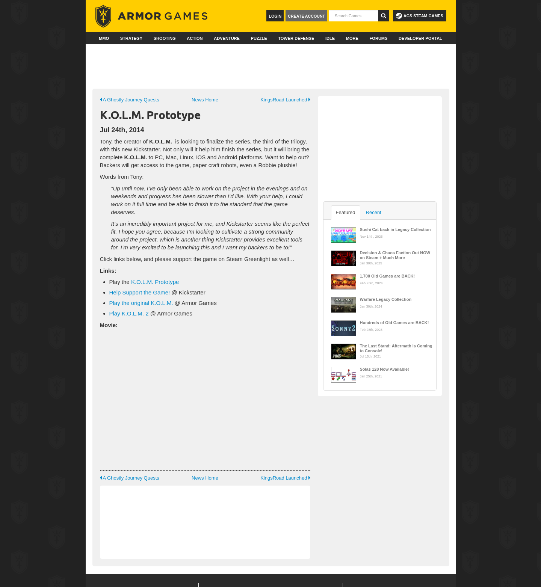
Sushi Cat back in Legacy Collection (395, 229)
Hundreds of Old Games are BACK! (394, 322)
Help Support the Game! (139, 292)
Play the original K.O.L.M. (141, 303)
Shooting (165, 38)
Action (194, 38)
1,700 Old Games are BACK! (387, 276)
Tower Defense (296, 38)
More (352, 38)
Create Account (306, 16)
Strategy (131, 38)
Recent (373, 212)
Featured (345, 212)
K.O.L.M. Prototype (155, 282)
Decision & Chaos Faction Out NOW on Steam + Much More (395, 254)
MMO (104, 38)
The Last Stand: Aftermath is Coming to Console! (396, 348)
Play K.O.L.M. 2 (129, 313)
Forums (379, 38)
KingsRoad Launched (285, 100)
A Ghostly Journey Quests (129, 100)
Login (275, 16)
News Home (205, 100)
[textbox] (353, 15)
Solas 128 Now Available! (384, 369)
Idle (330, 38)
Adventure (227, 38)
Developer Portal (420, 38)
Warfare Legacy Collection (386, 299)
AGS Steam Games (419, 16)
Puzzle (259, 38)
